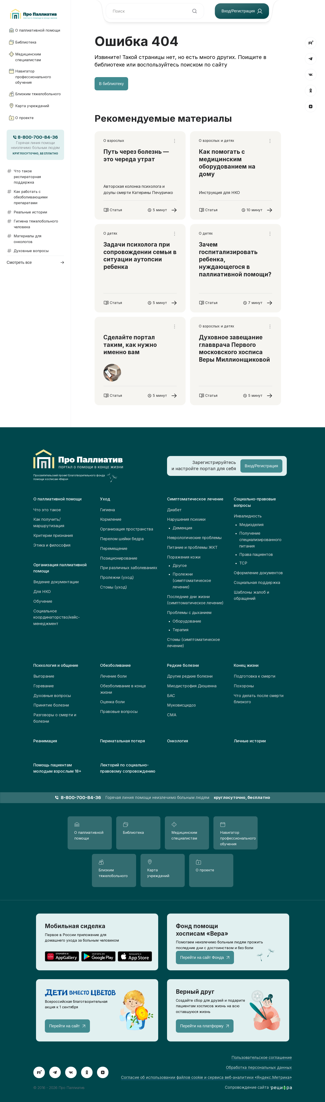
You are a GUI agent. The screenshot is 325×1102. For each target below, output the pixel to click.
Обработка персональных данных (259, 1067)
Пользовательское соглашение (262, 1057)
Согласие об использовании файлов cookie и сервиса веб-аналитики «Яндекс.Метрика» (206, 1077)
